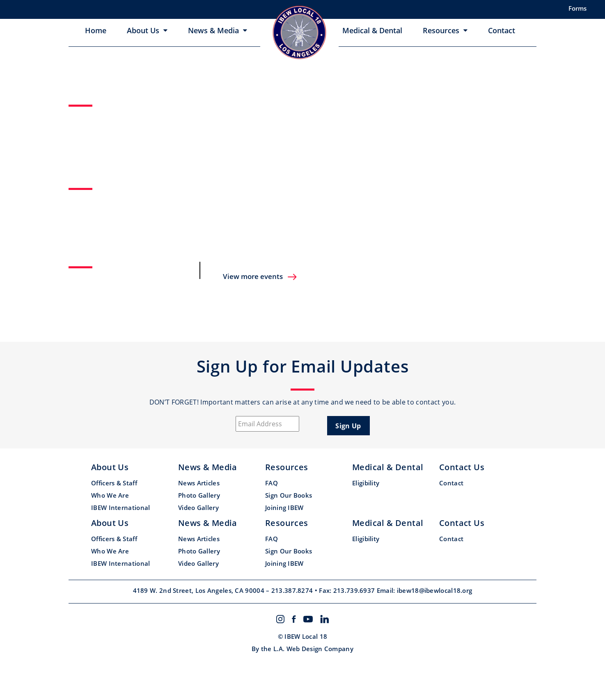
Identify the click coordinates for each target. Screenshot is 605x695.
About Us (143, 30)
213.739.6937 (355, 590)
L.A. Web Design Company (313, 649)
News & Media (213, 30)
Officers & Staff (114, 483)
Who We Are (110, 495)
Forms (577, 8)
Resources (441, 30)
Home (95, 30)
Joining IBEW (284, 507)
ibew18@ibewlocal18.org (434, 590)
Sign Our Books (288, 495)
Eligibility (365, 483)
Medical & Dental (372, 30)
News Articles (199, 483)
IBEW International (120, 507)
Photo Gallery (199, 495)
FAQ (271, 483)
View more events (260, 276)
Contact (501, 30)
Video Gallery (198, 507)
